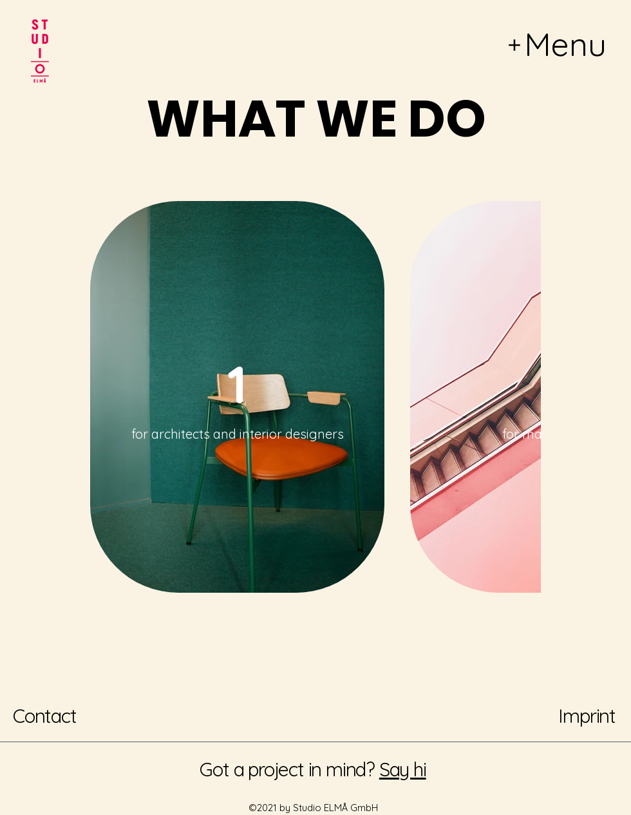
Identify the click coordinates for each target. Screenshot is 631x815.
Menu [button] (565, 44)
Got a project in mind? (287, 769)
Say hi (402, 769)
